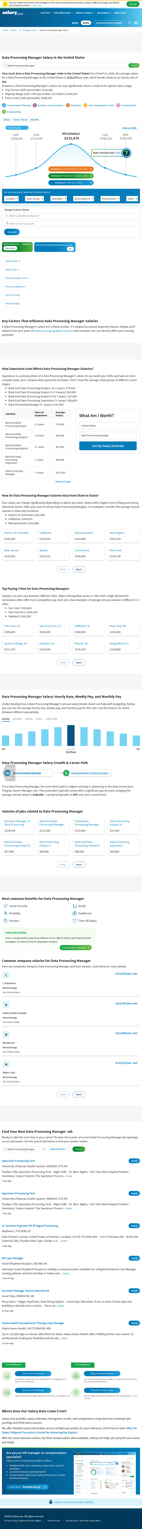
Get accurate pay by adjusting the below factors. (27, 192)
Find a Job (121, 13)
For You (46, 13)
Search (134, 65)
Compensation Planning (109, 22)
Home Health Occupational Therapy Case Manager (33, 1323)
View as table (129, 127)
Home (5, 30)
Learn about (27, 1487)
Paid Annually (17, 127)
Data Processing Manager (26, 772)
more (69, 1176)
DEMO (86, 22)
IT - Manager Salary (28, 30)
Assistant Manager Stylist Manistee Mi (25, 1291)
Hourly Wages (12, 303)
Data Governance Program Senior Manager (91, 772)
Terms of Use (53, 1520)
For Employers (63, 13)
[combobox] (71, 65)
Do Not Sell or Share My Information (83, 1520)
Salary (13, 30)
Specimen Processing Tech (18, 1161)
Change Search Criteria (16, 209)
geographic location (61, 331)
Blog (75, 22)
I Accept (133, 4)
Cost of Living (12, 294)
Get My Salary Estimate (108, 446)
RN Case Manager (12, 1258)
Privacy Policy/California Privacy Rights (22, 1520)
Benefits (35, 119)
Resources (104, 13)
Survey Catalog (85, 13)
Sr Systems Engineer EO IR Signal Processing (30, 1225)
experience (40, 331)
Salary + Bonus (20, 119)
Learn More (37, 5)
